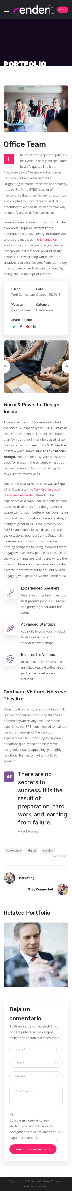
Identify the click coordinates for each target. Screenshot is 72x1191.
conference (13, 850)
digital (32, 850)
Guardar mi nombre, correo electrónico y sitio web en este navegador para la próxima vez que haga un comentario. (34, 1129)
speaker (48, 850)
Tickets (62, 9)
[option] (36, 366)
